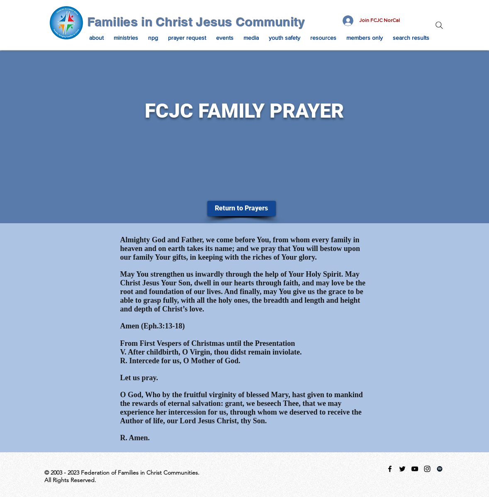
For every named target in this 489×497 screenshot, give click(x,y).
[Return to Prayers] (241, 208)
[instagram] (427, 469)
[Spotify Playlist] (439, 469)
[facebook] (390, 469)
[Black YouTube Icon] (415, 469)
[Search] (439, 25)
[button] (96, 37)
